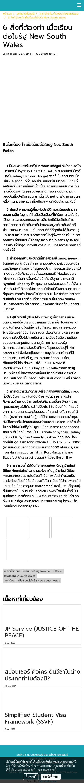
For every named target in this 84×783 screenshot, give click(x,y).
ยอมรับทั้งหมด (51, 776)
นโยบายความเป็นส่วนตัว (23, 769)
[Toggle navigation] (79, 5)
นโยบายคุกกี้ (49, 769)
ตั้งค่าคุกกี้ (31, 776)
